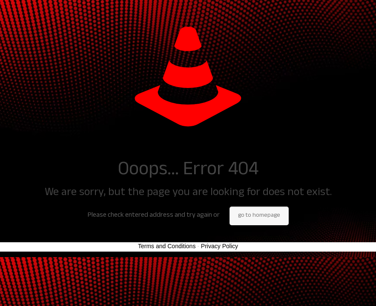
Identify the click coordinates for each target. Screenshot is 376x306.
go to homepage (259, 216)
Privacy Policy (219, 246)
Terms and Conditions (166, 246)
